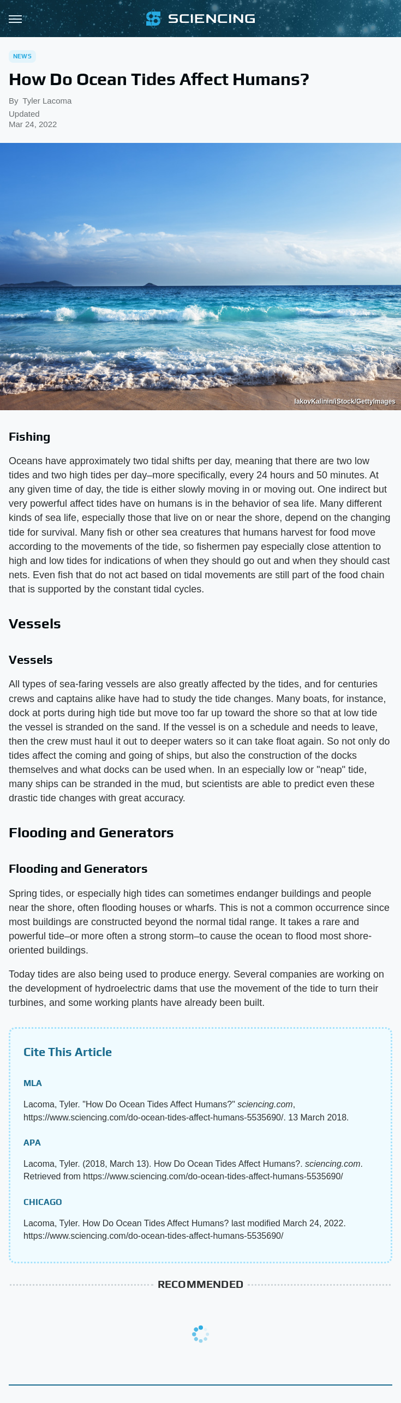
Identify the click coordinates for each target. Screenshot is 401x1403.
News (22, 56)
